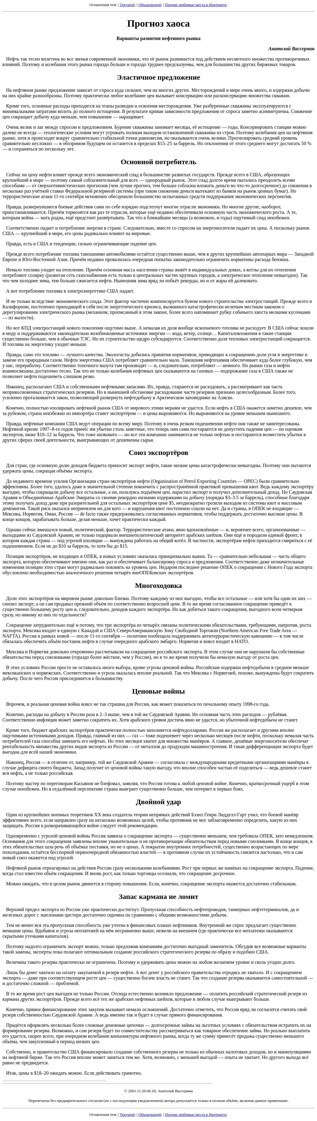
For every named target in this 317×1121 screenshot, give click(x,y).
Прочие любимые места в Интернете (196, 4)
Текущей (127, 4)
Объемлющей (149, 4)
